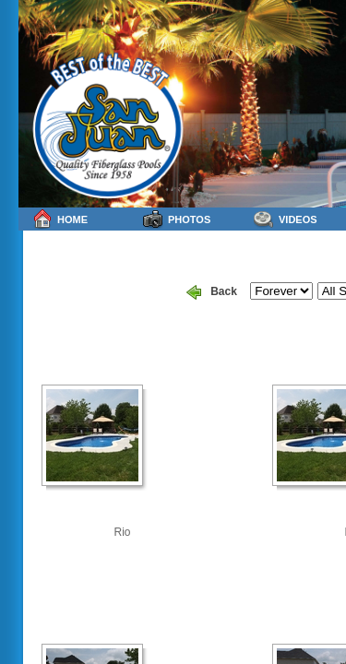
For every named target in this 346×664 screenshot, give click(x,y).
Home (60, 219)
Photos (176, 219)
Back (211, 292)
